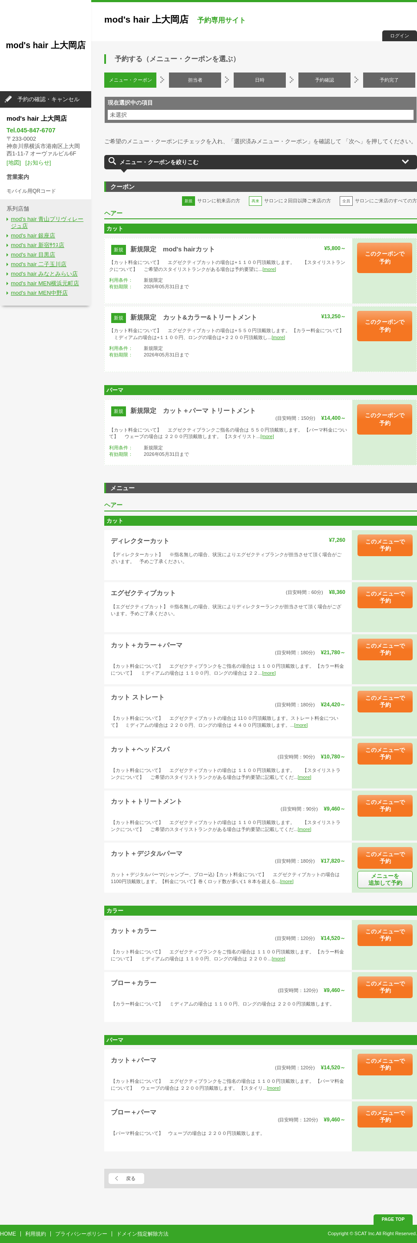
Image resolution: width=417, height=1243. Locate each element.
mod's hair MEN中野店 (39, 293)
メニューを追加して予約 (385, 879)
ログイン (399, 35)
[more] (269, 269)
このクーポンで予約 (384, 258)
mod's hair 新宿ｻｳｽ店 (37, 245)
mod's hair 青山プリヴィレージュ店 (47, 223)
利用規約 (35, 1234)
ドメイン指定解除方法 (142, 1234)
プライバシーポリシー (81, 1234)
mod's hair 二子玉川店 (38, 264)
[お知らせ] (38, 162)
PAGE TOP (393, 1219)
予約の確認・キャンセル (48, 99)
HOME (8, 1234)
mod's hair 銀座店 (33, 235)
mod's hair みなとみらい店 (44, 273)
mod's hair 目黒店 (33, 254)
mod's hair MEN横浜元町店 (45, 283)
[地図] (14, 162)
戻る (131, 1178)
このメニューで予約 (385, 545)
